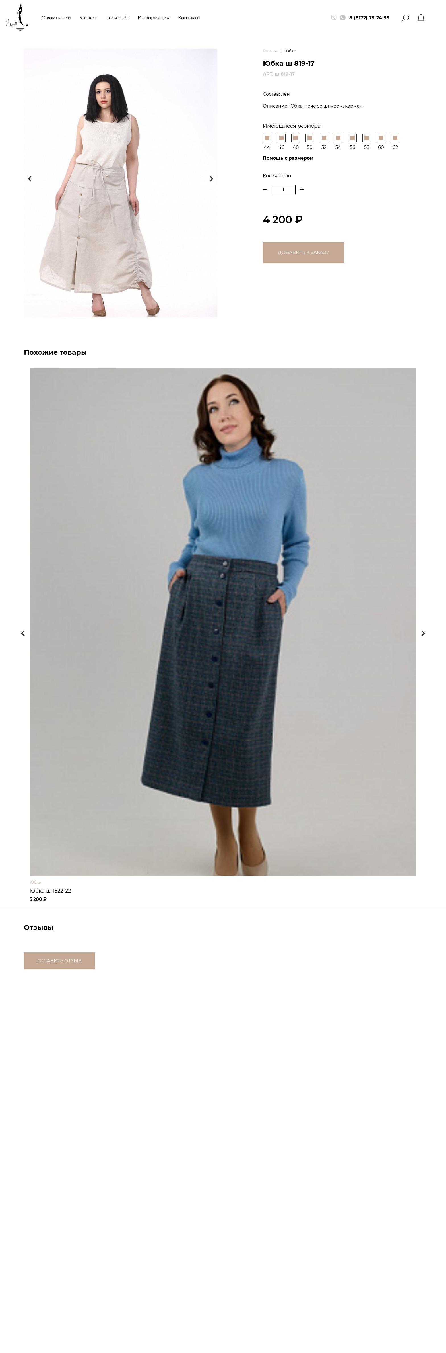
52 (324, 142)
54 (338, 142)
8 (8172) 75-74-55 (369, 17)
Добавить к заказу (303, 252)
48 (295, 142)
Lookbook (117, 17)
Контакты (189, 17)
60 (381, 142)
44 (267, 142)
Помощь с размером (288, 158)
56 (352, 142)
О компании (56, 17)
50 (309, 142)
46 (281, 142)
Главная (270, 51)
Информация (154, 17)
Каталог (88, 17)
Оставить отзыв (60, 961)
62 (395, 142)
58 (366, 142)
